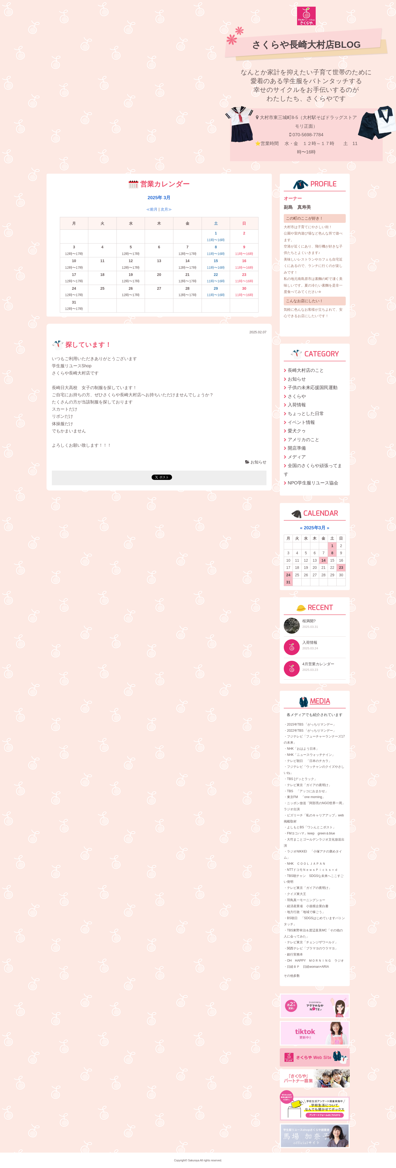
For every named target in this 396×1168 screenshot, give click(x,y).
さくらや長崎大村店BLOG (306, 45)
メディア (297, 456)
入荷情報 (297, 404)
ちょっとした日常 (306, 413)
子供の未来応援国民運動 (312, 387)
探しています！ (82, 344)
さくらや (297, 396)
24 (288, 575)
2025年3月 (315, 527)
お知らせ (255, 462)
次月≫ (166, 209)
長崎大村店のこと (306, 370)
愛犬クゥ (297, 430)
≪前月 (151, 209)
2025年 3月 (159, 197)
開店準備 (297, 448)
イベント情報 (301, 422)
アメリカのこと (303, 439)
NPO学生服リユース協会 (313, 482)
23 (341, 567)
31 (288, 582)
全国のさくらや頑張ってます (313, 470)
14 (324, 560)
